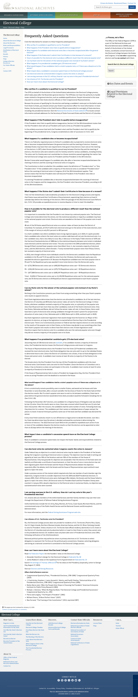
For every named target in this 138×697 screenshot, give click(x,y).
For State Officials (9, 65)
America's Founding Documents (124, 15)
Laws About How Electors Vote (34, 640)
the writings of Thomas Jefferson (43, 562)
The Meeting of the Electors (35, 637)
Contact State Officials (80, 620)
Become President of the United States (11, 642)
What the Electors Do (32, 634)
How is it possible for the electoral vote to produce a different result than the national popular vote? (64, 58)
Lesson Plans (97, 623)
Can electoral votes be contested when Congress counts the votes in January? (55, 74)
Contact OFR (7, 71)
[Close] (135, 677)
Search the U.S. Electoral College (121, 64)
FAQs (5, 59)
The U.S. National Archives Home (28, 6)
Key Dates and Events (120, 83)
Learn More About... (34, 620)
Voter (117, 623)
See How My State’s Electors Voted (12, 635)
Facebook (58, 680)
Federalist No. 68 (75, 557)
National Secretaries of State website (72, 111)
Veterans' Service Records (41, 15)
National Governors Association (77, 635)
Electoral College (14, 27)
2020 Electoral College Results (55, 624)
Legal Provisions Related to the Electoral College (119, 94)
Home (5, 27)
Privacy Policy (60, 688)
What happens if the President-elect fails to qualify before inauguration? (54, 48)
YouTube (72, 680)
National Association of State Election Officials (80, 626)
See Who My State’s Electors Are (12, 631)
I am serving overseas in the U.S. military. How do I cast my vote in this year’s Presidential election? (63, 76)
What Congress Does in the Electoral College (34, 644)
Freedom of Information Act (75, 688)
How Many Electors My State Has (35, 631)
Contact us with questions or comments (14, 609)
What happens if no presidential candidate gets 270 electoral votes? (52, 63)
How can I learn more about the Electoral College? (45, 82)
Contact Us (132, 3)
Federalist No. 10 (81, 560)
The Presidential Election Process (34, 649)
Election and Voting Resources (42, 569)
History (5, 56)
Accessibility (51, 688)
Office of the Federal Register (10, 658)
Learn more (120, 693)
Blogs (76, 680)
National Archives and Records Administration (11, 662)
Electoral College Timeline (34, 627)
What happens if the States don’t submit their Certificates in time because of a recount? (59, 55)
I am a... (119, 620)
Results (5, 54)
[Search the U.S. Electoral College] (121, 67)
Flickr (79, 680)
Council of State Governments (76, 639)
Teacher (118, 626)
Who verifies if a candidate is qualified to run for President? (48, 45)
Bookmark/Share (120, 3)
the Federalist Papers (36, 554)
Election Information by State (80, 623)
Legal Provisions (8, 48)
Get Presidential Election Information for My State (11, 626)
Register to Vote (8, 623)
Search (132, 7)
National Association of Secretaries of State (78, 631)
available (59, 343)
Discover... (52, 620)
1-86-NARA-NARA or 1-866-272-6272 (69, 694)
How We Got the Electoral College (34, 624)
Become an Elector (9, 639)
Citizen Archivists (106, 3)
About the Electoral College (12, 41)
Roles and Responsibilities (11, 45)
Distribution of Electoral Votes (11, 51)
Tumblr (69, 680)
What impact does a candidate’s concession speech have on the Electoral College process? (60, 71)
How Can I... (8, 620)
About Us (7, 654)
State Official (120, 628)
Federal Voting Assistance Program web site (64, 512)
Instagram (65, 680)
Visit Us (97, 15)
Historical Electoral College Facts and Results (57, 628)
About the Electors (9, 43)
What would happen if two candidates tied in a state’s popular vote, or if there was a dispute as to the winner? (64, 67)
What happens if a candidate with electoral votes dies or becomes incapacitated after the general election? (62, 51)
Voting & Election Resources (8, 62)
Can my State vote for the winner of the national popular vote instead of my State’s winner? (60, 61)
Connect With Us (69, 677)
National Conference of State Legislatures (80, 643)
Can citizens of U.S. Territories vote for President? (45, 79)
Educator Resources (69, 15)
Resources (97, 620)
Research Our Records (14, 15)
